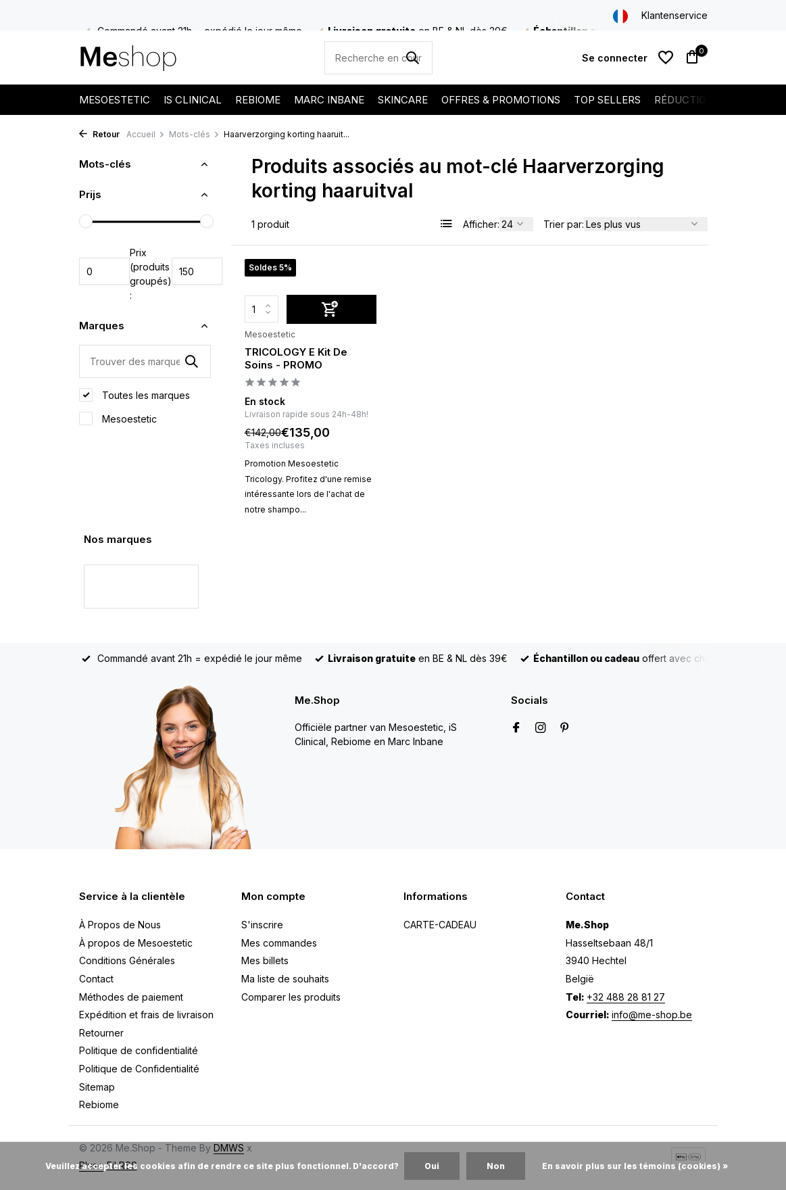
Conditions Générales (127, 960)
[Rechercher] (378, 57)
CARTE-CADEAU (439, 924)
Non (496, 1166)
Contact (96, 978)
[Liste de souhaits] (665, 57)
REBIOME (257, 99)
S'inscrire (262, 924)
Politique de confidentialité (138, 1050)
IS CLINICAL (193, 99)
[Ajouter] (331, 309)
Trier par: (563, 224)
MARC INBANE (329, 99)
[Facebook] (516, 728)
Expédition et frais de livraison (146, 1014)
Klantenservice (674, 15)
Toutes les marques (134, 395)
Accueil (145, 134)
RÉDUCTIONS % (693, 99)
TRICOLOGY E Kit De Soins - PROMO (296, 359)
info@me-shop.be (652, 1014)
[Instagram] (540, 728)
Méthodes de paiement (131, 997)
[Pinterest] (565, 728)
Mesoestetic (118, 418)
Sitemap (97, 1087)
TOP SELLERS (607, 99)
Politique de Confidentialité (139, 1068)
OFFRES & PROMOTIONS (500, 99)
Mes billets (265, 960)
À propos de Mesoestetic (136, 943)
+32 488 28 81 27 (626, 997)
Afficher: (481, 224)
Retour (99, 134)
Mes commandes (279, 943)
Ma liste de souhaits (285, 978)
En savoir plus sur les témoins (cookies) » (635, 1166)
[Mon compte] (614, 58)
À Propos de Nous (120, 924)
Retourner (101, 1033)
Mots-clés (194, 134)
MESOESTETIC (114, 99)
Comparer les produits (291, 997)
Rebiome (99, 1104)
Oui (431, 1166)
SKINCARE (403, 99)
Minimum (104, 271)
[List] (447, 224)
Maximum (197, 271)
